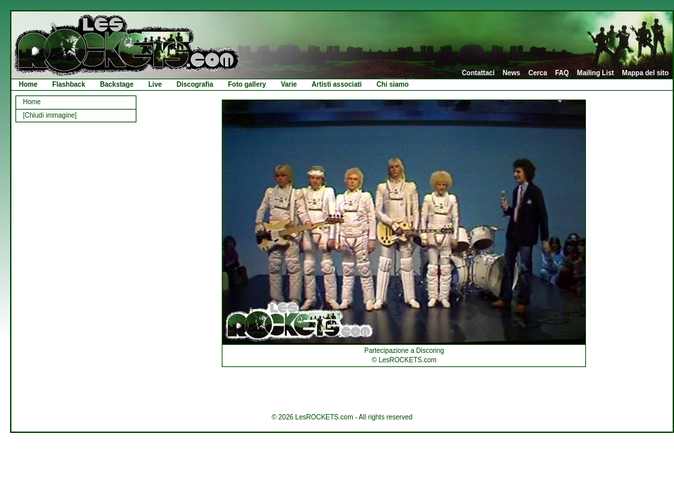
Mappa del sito (645, 73)
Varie (289, 84)
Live (155, 84)
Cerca (537, 73)
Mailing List (595, 73)
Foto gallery (247, 84)
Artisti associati (337, 84)
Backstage (117, 84)
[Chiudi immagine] (50, 115)
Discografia (195, 84)
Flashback (68, 84)
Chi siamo (392, 84)
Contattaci (478, 73)
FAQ (562, 73)
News (511, 73)
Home (28, 84)
